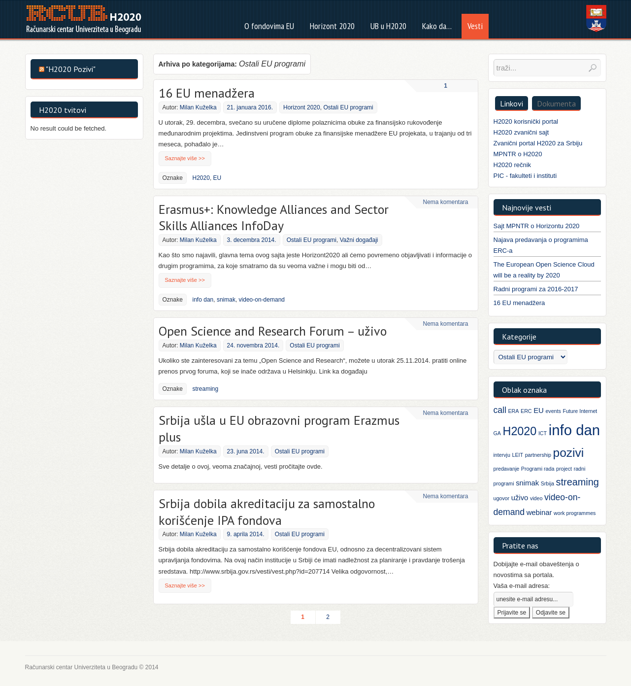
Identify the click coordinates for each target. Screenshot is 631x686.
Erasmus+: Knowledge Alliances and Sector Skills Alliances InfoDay (274, 217)
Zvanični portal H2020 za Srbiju (538, 143)
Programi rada (538, 469)
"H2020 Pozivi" (71, 69)
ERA (513, 411)
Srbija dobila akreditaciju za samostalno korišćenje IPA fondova (267, 511)
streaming (206, 388)
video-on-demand (262, 299)
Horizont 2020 (301, 107)
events (553, 411)
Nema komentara (445, 202)
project (564, 469)
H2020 (201, 177)
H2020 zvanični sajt (521, 132)
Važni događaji (359, 240)
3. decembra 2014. (251, 240)
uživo (520, 498)
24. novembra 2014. (253, 345)
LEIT (517, 455)
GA (497, 433)
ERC (526, 411)
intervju (502, 455)
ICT (542, 433)
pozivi (568, 452)
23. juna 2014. (246, 451)
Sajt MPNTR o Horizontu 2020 (537, 226)
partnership (538, 455)
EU (217, 177)
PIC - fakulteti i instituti (525, 175)
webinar (539, 512)
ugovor (502, 498)
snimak (226, 299)
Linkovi (511, 103)
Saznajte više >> (185, 158)
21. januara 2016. (250, 107)
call (500, 410)
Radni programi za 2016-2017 (536, 289)
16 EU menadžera (207, 93)
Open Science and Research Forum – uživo (273, 331)
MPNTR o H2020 (518, 154)
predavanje (507, 469)
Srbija (547, 483)
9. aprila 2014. (246, 534)
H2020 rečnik (512, 165)
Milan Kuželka (198, 107)
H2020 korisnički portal (526, 121)
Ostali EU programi (348, 107)
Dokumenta (556, 103)
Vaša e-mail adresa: (522, 585)
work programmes (575, 513)
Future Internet (580, 411)
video (536, 498)
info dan (203, 299)
